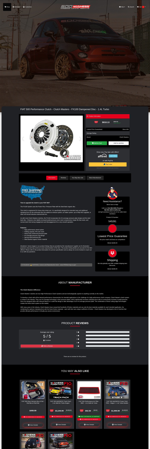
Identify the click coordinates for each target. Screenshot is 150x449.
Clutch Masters (124, 137)
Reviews (63, 177)
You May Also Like (78, 177)
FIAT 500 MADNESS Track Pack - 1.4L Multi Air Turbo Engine (61, 402)
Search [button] (131, 7)
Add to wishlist (119, 143)
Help (122, 7)
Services (16, 7)
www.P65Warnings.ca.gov (68, 264)
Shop (7, 7)
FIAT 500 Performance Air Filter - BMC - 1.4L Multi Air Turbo (89, 402)
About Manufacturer (95, 177)
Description (51, 177)
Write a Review (47, 346)
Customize (27, 7)
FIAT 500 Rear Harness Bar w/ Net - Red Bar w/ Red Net (33, 402)
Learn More (113, 156)
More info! (126, 129)
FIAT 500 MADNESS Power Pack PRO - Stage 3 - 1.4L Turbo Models (117, 402)
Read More (112, 243)
